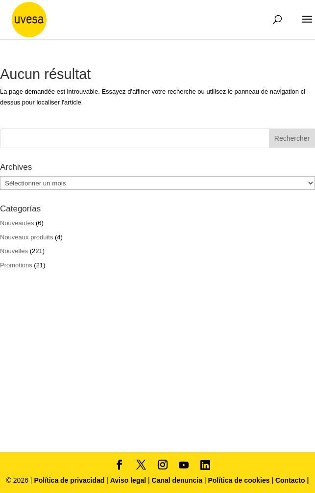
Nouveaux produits (26, 237)
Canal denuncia (177, 480)
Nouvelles (14, 251)
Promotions (16, 265)
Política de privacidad (70, 480)
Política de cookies (239, 480)
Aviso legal (128, 480)
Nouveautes (17, 223)
